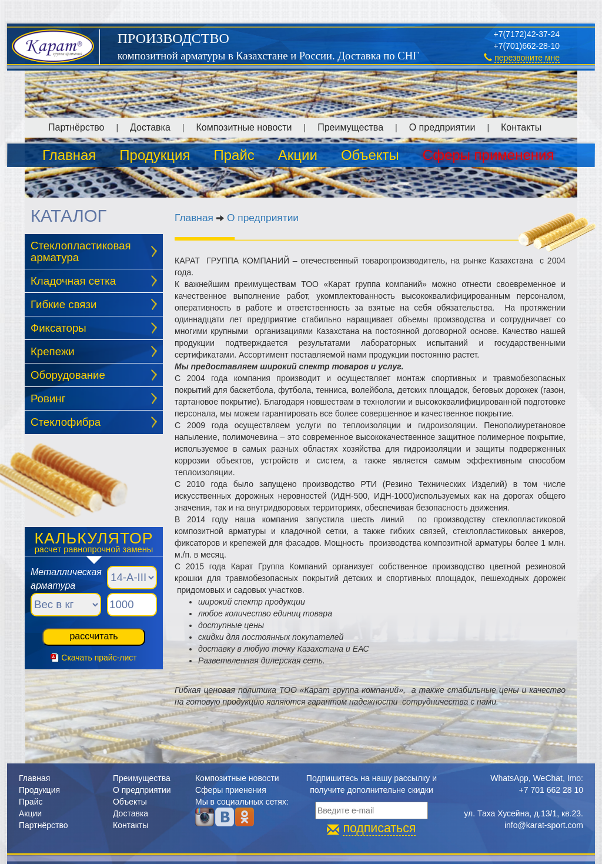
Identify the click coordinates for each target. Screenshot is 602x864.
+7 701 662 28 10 (551, 790)
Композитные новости (244, 127)
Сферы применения (488, 155)
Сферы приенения (230, 790)
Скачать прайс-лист (98, 657)
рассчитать (93, 636)
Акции (297, 155)
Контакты (521, 127)
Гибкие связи (63, 304)
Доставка (150, 127)
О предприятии (442, 127)
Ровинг (48, 398)
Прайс (233, 155)
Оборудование (68, 375)
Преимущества (350, 127)
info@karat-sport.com (543, 825)
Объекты (370, 155)
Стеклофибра (66, 422)
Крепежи (53, 351)
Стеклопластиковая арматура (81, 251)
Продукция (154, 155)
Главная (69, 155)
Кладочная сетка (73, 281)
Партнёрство (76, 127)
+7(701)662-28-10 (527, 46)
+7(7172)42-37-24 (527, 34)
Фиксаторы (58, 328)
